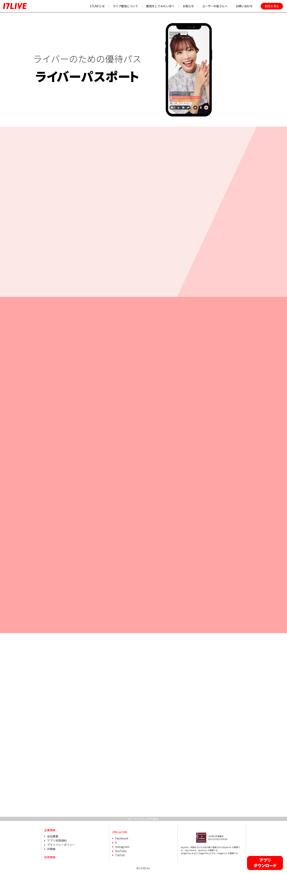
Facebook (121, 838)
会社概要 (52, 836)
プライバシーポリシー (61, 845)
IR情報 (51, 849)
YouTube (121, 851)
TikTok (120, 855)
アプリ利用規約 (57, 840)
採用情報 (49, 857)
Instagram (122, 847)
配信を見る (272, 6)
